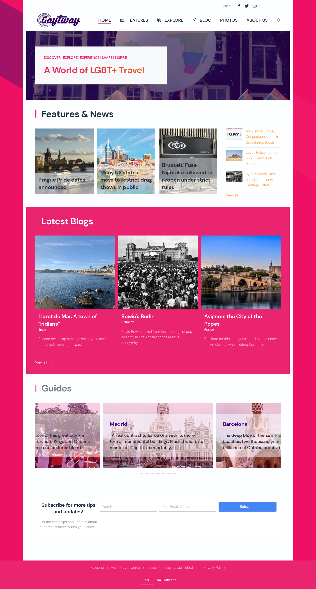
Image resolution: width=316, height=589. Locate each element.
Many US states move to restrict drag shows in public (126, 180)
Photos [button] (229, 20)
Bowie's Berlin (137, 316)
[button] (278, 20)
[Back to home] (59, 20)
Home (104, 20)
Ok (147, 580)
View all (235, 195)
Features (134, 20)
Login (226, 6)
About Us (257, 20)
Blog (201, 20)
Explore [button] (170, 20)
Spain (42, 329)
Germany (127, 322)
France (209, 329)
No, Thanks (164, 580)
